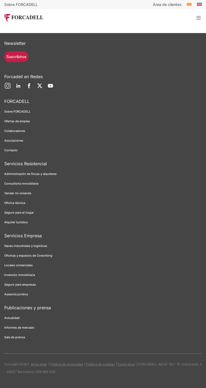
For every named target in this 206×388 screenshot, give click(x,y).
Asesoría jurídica (16, 294)
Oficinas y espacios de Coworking (28, 255)
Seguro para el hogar (19, 212)
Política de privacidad (66, 364)
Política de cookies (100, 364)
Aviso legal (39, 364)
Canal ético (126, 364)
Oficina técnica (14, 203)
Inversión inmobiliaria (19, 275)
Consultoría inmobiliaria (21, 183)
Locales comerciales (18, 265)
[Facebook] (29, 88)
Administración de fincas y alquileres (30, 174)
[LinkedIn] (18, 88)
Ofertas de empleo (17, 121)
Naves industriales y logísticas (25, 246)
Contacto (10, 150)
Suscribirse (16, 56)
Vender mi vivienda (17, 193)
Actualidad (12, 318)
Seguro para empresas (20, 284)
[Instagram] (7, 88)
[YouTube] (50, 88)
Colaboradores (14, 131)
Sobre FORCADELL (21, 4)
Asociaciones (13, 140)
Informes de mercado (19, 327)
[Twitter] (39, 88)
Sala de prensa (14, 337)
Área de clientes (167, 4)
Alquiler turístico (16, 222)
